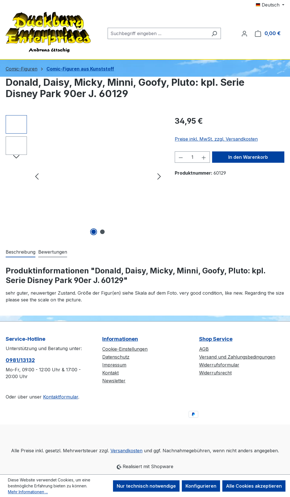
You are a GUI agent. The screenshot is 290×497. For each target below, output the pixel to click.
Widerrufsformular (219, 365)
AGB (204, 349)
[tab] (20, 252)
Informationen (120, 339)
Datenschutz (115, 357)
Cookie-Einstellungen (125, 349)
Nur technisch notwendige (146, 486)
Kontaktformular (60, 397)
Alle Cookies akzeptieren (254, 486)
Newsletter (113, 381)
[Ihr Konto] (244, 33)
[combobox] (158, 33)
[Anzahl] (192, 157)
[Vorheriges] (37, 176)
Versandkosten (126, 450)
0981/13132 (20, 360)
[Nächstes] (159, 176)
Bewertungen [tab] (52, 252)
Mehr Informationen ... (28, 491)
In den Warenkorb (248, 157)
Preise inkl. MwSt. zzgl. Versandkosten (216, 139)
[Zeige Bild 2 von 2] (102, 232)
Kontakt (110, 373)
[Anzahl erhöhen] (204, 157)
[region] (84, 176)
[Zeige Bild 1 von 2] (93, 232)
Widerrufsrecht (215, 373)
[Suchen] (214, 33)
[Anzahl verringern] (181, 157)
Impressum (114, 365)
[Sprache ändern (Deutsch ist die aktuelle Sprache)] (270, 5)
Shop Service (216, 339)
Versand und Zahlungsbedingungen (237, 357)
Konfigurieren (200, 486)
